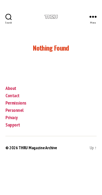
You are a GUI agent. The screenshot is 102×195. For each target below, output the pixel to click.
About (10, 88)
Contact (12, 95)
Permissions (15, 103)
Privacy (11, 117)
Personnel (14, 110)
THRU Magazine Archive (37, 147)
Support (12, 125)
